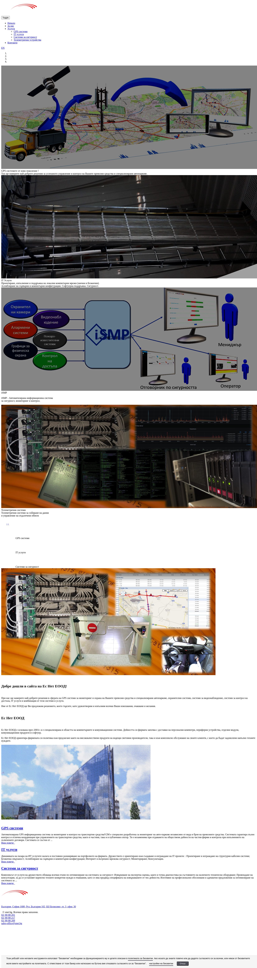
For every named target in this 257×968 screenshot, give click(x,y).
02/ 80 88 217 (8, 917)
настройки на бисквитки (161, 963)
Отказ (182, 963)
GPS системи (21, 31)
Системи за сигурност (25, 37)
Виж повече (8, 843)
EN (3, 48)
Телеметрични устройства (27, 40)
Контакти (12, 42)
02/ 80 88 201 (8, 915)
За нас (10, 26)
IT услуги (19, 34)
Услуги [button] (11, 28)
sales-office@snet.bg (11, 923)
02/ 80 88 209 (8, 920)
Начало (11, 23)
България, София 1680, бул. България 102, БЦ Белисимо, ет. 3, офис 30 (38, 906)
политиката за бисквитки (140, 958)
